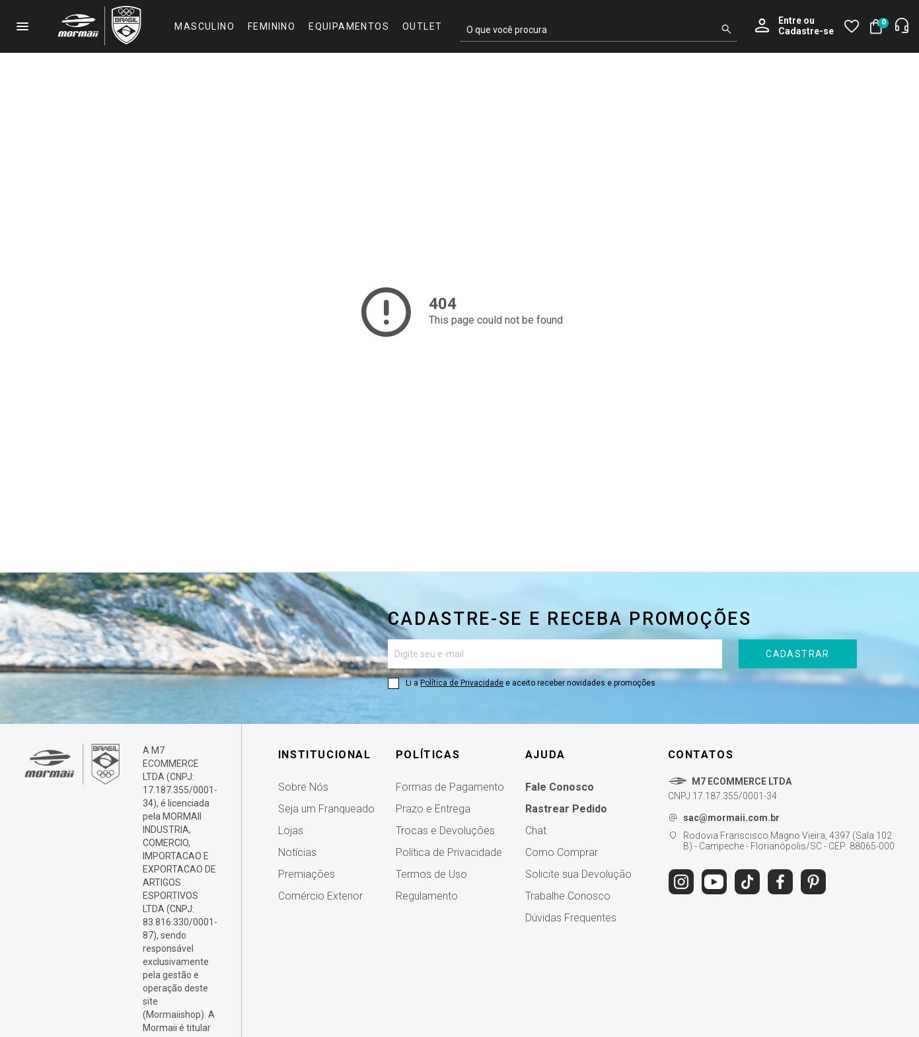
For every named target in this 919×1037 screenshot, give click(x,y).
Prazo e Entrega (433, 809)
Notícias (297, 852)
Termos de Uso (431, 874)
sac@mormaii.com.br (731, 817)
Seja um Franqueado (326, 809)
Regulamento (427, 896)
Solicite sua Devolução (578, 874)
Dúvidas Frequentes (570, 918)
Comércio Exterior (320, 896)
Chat (535, 830)
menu (22, 26)
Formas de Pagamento (450, 787)
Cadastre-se (806, 31)
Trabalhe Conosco (567, 896)
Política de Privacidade (461, 683)
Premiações (306, 874)
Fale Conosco (559, 787)
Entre (789, 20)
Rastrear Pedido (566, 809)
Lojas (290, 830)
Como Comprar (561, 852)
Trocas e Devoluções (445, 830)
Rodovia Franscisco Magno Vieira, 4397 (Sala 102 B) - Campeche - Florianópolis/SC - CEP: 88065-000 (789, 840)
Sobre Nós (303, 787)
